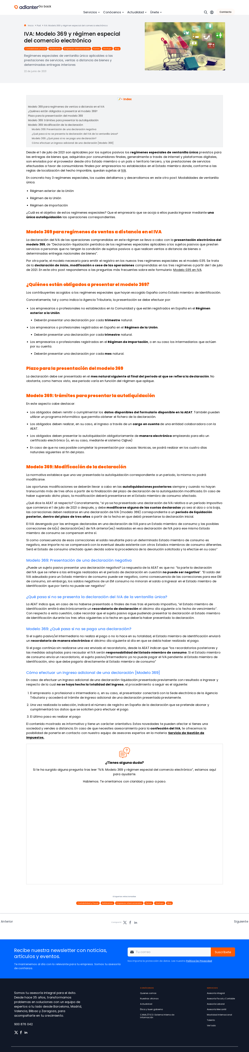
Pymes (96, 48)
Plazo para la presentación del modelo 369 (55, 116)
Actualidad (135, 12)
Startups (107, 48)
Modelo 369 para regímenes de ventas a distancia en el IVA (66, 106)
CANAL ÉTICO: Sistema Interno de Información (157, 1016)
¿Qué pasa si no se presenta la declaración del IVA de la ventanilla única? (75, 134)
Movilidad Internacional (219, 1014)
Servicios (90, 12)
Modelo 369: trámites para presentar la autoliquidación (63, 120)
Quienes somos (148, 993)
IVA (123, 170)
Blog (117, 48)
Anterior (7, 921)
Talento (211, 1020)
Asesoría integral (216, 993)
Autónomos (55, 48)
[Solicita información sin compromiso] (124, 834)
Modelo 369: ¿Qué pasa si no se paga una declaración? (64, 138)
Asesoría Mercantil (216, 1009)
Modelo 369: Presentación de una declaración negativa (64, 129)
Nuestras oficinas (149, 998)
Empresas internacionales (77, 48)
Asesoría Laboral (216, 1004)
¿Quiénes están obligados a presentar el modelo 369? (63, 111)
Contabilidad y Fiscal (35, 48)
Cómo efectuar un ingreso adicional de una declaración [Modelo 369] (72, 143)
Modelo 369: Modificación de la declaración (55, 125)
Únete (154, 12)
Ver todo (211, 1025)
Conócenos (112, 12)
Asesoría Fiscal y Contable (221, 998)
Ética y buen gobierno (151, 1009)
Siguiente (241, 921)
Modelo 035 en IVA (187, 270)
